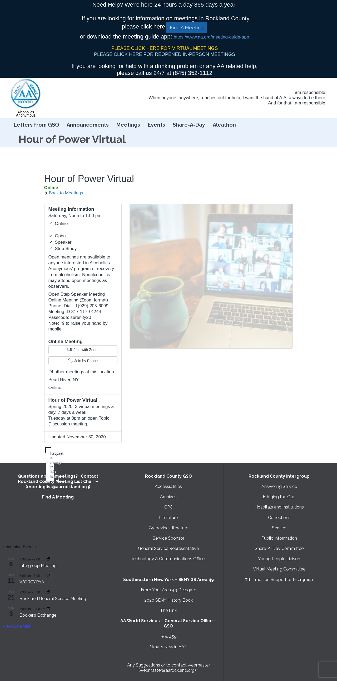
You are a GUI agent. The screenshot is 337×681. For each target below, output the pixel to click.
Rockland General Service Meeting (52, 598)
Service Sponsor (168, 538)
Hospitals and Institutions (279, 507)
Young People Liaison (279, 558)
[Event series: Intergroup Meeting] (48, 559)
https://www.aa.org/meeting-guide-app (211, 37)
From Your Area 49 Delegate (168, 589)
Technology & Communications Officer (168, 558)
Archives (168, 496)
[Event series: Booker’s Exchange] (48, 608)
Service (279, 527)
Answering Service (279, 486)
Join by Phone (83, 360)
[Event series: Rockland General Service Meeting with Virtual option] (48, 591)
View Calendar (17, 626)
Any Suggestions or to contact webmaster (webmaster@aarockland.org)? (168, 668)
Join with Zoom (82, 349)
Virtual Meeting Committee (279, 569)
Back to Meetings (63, 192)
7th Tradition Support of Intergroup (279, 579)
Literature (168, 517)
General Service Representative (168, 548)
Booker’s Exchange (37, 615)
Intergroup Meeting (38, 565)
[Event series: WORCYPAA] (48, 575)
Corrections (279, 517)
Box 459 (168, 636)
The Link (168, 610)
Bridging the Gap (279, 496)
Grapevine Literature (168, 527)
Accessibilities (168, 486)
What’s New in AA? (168, 646)
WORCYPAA (31, 581)
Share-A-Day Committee (279, 548)
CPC (168, 507)
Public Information (279, 538)
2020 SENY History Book (168, 600)
